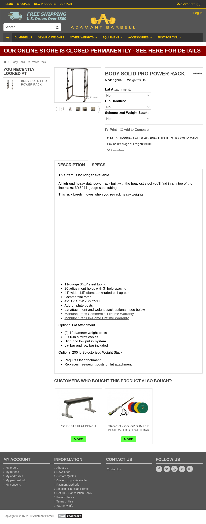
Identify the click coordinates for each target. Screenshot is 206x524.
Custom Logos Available (72, 480)
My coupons (13, 484)
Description (71, 165)
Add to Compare (136, 130)
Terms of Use (65, 501)
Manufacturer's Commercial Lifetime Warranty (99, 314)
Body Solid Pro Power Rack (34, 82)
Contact (66, 3)
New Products (45, 3)
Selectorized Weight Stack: (127, 113)
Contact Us (114, 469)
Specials (23, 3)
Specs (98, 165)
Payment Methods (68, 484)
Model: (109, 80)
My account (16, 459)
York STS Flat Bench (78, 426)
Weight (131, 80)
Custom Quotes (66, 476)
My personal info (16, 480)
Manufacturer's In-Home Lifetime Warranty (97, 318)
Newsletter (63, 472)
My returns (12, 472)
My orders (12, 467)
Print (113, 130)
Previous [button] (56, 109)
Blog (9, 3)
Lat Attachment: (118, 89)
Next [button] (99, 109)
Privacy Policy (65, 497)
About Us (62, 467)
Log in (197, 13)
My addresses (14, 476)
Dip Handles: (116, 101)
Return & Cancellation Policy (74, 493)
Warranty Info (65, 505)
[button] (169, 37)
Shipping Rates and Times (73, 488)
